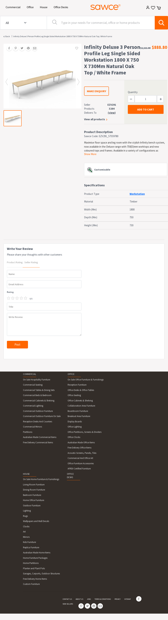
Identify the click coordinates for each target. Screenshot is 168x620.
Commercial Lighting (33, 405)
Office (31, 7)
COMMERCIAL (29, 374)
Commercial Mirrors (32, 426)
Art (24, 531)
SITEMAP (127, 599)
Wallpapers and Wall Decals (36, 521)
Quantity (133, 92)
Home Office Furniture (33, 500)
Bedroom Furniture (32, 495)
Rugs (25, 516)
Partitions (27, 432)
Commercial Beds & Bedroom (37, 395)
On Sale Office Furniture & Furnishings (86, 379)
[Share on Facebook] (8, 48)
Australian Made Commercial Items (39, 437)
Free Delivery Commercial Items (38, 442)
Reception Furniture (77, 384)
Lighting (27, 510)
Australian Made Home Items (36, 552)
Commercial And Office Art (80, 458)
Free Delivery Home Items (35, 578)
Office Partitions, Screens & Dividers (84, 432)
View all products (94, 119)
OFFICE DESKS (70, 475)
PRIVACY (118, 599)
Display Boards (75, 421)
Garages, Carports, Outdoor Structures (41, 573)
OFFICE (71, 374)
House (44, 7)
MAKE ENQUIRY (96, 91)
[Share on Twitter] (21, 48)
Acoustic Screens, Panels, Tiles (82, 452)
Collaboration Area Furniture (81, 405)
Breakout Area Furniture (79, 416)
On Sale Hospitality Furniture (36, 379)
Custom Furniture (31, 584)
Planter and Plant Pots (34, 568)
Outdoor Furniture (31, 505)
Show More (90, 154)
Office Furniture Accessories (81, 463)
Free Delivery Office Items (79, 447)
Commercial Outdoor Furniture (38, 411)
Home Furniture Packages (35, 557)
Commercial (14, 7)
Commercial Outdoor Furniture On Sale (42, 416)
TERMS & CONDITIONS (103, 599)
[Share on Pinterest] (14, 48)
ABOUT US (79, 599)
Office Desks (61, 7)
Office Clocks (74, 437)
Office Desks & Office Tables (81, 390)
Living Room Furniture (33, 484)
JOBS (89, 599)
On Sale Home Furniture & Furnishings (41, 479)
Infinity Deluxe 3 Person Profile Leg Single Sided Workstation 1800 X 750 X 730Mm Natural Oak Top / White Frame (62, 36)
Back (7, 36)
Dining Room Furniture (34, 489)
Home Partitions (31, 563)
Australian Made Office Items (81, 442)
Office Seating (74, 395)
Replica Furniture (31, 547)
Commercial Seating (32, 384)
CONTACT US (67, 599)
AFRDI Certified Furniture (79, 468)
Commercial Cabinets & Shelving (38, 400)
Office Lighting (75, 426)
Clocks (26, 526)
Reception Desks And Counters (37, 421)
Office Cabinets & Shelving (80, 400)
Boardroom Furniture (78, 411)
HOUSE (26, 473)
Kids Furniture (29, 542)
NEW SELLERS (68, 604)
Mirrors (26, 536)
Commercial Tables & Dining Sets (39, 390)
